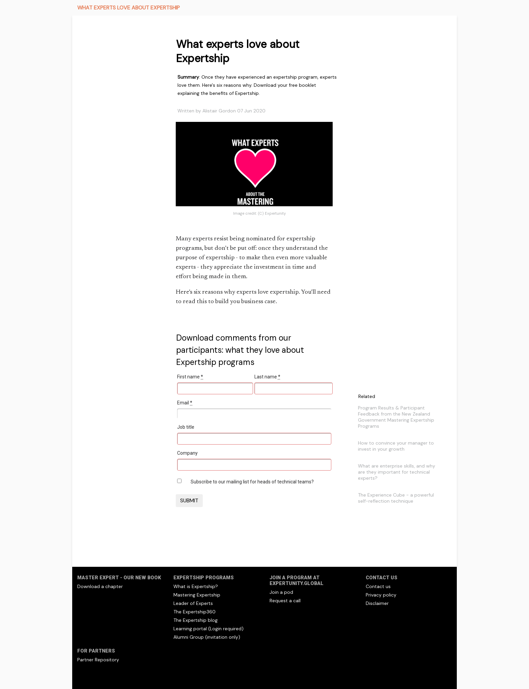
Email (184, 402)
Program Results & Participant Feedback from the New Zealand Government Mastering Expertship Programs (396, 417)
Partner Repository (98, 660)
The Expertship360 (194, 612)
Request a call (285, 601)
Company (187, 453)
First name (190, 376)
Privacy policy (381, 595)
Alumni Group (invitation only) (206, 637)
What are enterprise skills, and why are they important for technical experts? (396, 472)
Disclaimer (377, 603)
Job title (185, 427)
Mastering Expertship (196, 595)
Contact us (378, 586)
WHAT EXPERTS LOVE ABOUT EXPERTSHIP (128, 7)
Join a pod (281, 592)
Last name (267, 376)
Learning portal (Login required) (208, 629)
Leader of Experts (193, 603)
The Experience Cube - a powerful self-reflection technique (396, 498)
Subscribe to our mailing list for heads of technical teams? (252, 481)
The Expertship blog (195, 620)
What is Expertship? (195, 586)
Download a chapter (100, 586)
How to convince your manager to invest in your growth (396, 446)
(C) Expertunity (272, 213)
